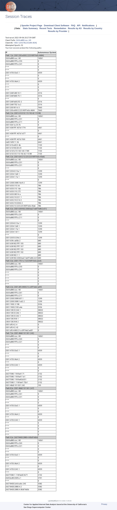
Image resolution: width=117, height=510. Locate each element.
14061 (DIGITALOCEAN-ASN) (25, 43)
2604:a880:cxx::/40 (23, 40)
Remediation (60, 28)
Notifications (88, 25)
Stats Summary (30, 28)
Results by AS (75, 28)
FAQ (73, 25)
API (78, 25)
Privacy (104, 504)
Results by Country (92, 28)
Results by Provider (57, 31)
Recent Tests (45, 28)
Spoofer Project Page (31, 25)
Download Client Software (56, 25)
